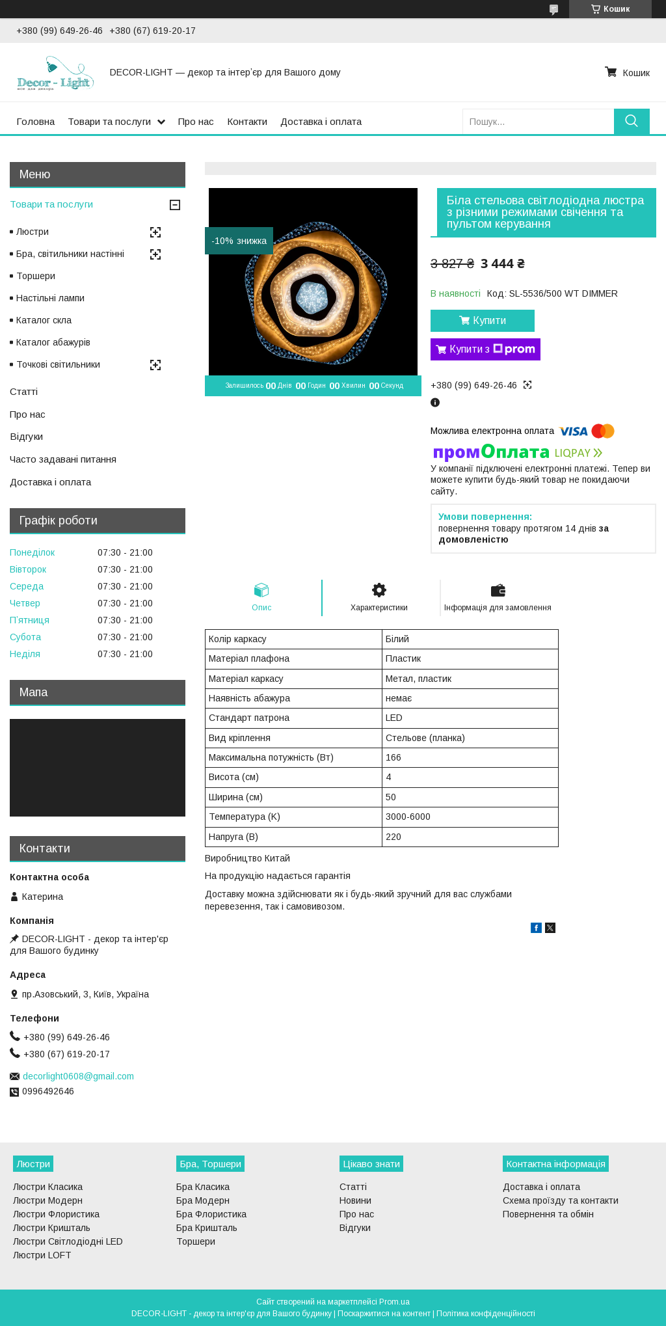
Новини (355, 1200)
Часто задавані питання (63, 459)
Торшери (35, 276)
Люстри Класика (48, 1187)
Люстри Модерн (48, 1200)
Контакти (247, 121)
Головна (35, 121)
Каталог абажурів (53, 342)
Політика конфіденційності (485, 1313)
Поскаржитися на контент (384, 1313)
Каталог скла (44, 320)
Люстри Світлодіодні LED (68, 1241)
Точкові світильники (58, 364)
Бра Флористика (211, 1214)
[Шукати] (632, 121)
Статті (24, 391)
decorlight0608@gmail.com (78, 1076)
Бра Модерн (203, 1200)
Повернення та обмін (548, 1214)
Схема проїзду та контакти (561, 1200)
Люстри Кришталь (51, 1228)
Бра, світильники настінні (70, 254)
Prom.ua (394, 1301)
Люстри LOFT (42, 1255)
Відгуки (26, 436)
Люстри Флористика (56, 1214)
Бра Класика (203, 1187)
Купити (489, 320)
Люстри (32, 231)
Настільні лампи (50, 298)
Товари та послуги (109, 121)
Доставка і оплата (321, 121)
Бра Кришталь (206, 1228)
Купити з (492, 349)
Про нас (196, 121)
